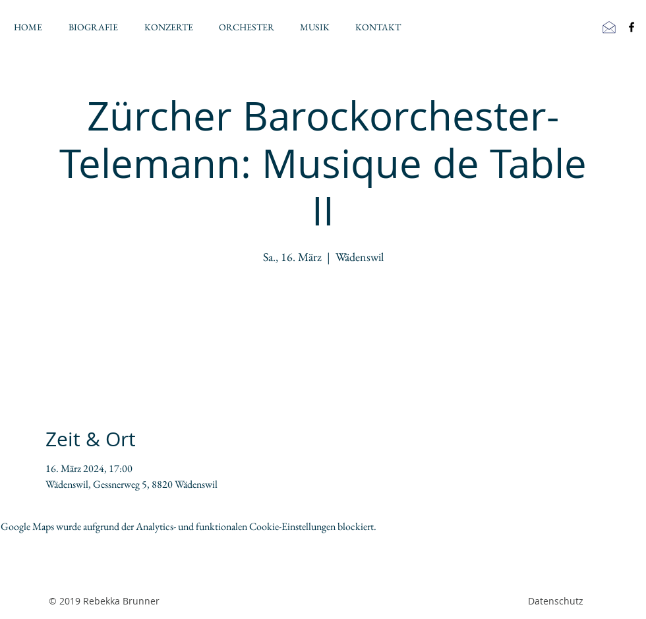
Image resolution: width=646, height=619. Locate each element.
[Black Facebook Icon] (631, 27)
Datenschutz (555, 601)
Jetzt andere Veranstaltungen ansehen (323, 329)
